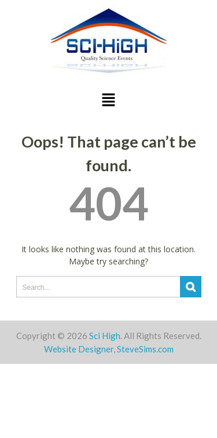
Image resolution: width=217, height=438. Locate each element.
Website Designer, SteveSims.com (109, 349)
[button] (108, 100)
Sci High (104, 335)
